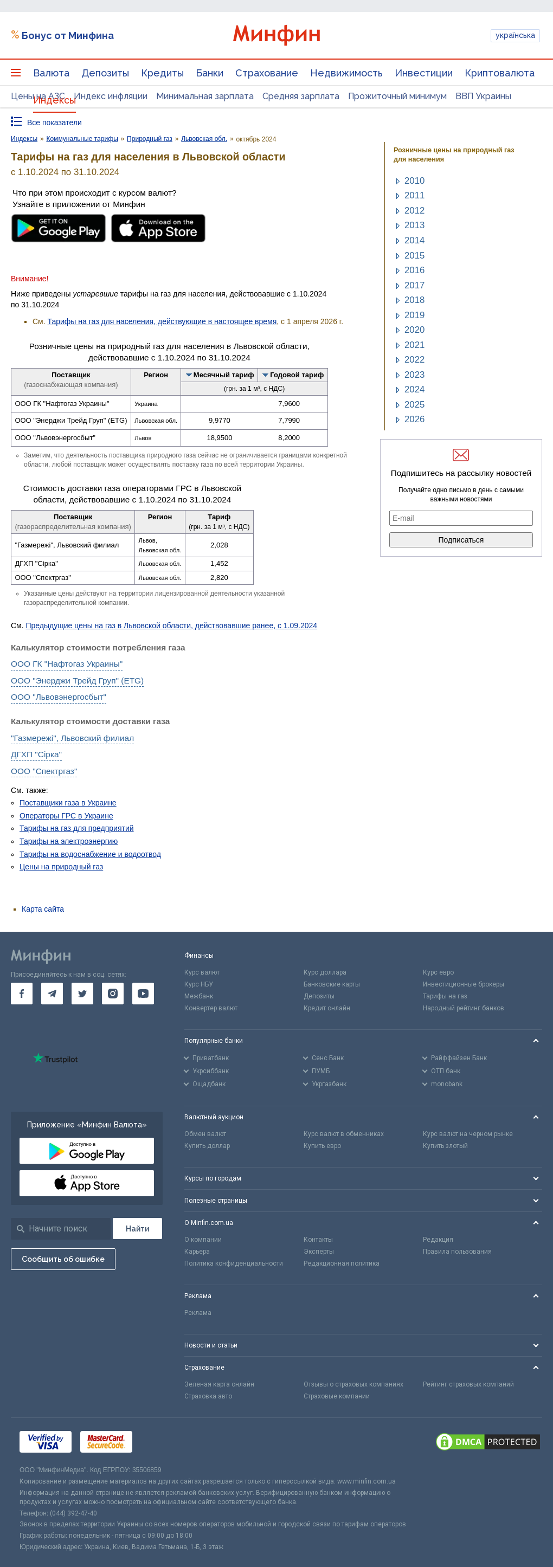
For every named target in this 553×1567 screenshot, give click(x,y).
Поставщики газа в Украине (68, 802)
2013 (414, 225)
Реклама (197, 1313)
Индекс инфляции (110, 96)
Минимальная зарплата (205, 96)
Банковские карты (332, 984)
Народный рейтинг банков (463, 1008)
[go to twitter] (82, 993)
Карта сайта (43, 909)
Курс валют (202, 972)
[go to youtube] (143, 993)
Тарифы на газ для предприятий (77, 828)
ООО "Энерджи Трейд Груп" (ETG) (77, 680)
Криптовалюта (500, 73)
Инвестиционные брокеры (463, 984)
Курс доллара (325, 972)
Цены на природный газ (61, 866)
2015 (414, 255)
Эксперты (319, 1251)
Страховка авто (208, 1396)
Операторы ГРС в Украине (66, 815)
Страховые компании (337, 1396)
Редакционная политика (342, 1263)
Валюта (51, 73)
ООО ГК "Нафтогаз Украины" (67, 663)
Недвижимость (346, 73)
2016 (414, 270)
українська (515, 35)
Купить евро (322, 1146)
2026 (414, 419)
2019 (414, 315)
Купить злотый (445, 1146)
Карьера (197, 1251)
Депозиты (105, 73)
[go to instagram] (113, 993)
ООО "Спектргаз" (44, 771)
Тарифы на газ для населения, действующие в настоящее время (162, 321)
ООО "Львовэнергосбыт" (58, 696)
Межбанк (198, 996)
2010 (414, 181)
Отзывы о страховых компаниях (353, 1384)
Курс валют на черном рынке (468, 1134)
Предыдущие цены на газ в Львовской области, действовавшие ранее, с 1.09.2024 (172, 625)
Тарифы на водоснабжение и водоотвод (90, 854)
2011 (414, 195)
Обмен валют (205, 1134)
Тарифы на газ (445, 996)
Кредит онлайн (327, 1008)
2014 (414, 240)
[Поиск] (137, 1228)
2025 (414, 404)
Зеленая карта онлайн (219, 1384)
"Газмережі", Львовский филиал (72, 738)
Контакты (318, 1239)
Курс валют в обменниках (344, 1134)
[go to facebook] (22, 993)
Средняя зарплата (300, 96)
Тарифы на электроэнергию (69, 841)
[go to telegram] (52, 993)
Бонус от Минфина (68, 35)
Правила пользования (457, 1251)
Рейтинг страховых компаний (468, 1384)
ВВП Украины (483, 96)
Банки (209, 73)
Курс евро (438, 972)
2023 (414, 375)
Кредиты (162, 73)
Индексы (54, 100)
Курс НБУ (198, 984)
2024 (414, 389)
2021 (414, 345)
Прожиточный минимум (397, 96)
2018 (414, 300)
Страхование (266, 73)
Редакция (438, 1239)
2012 (414, 210)
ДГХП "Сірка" (36, 754)
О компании (203, 1239)
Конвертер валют (210, 1008)
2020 (414, 330)
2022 (414, 359)
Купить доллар (207, 1146)
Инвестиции (424, 73)
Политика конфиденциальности (233, 1263)
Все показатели (54, 122)
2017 (414, 285)
